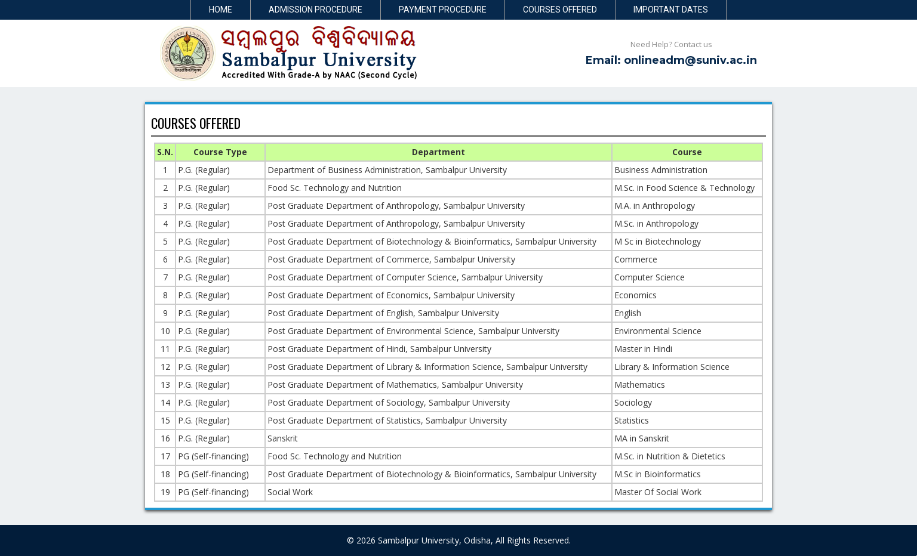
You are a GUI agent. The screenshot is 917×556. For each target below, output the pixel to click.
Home (220, 9)
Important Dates (670, 9)
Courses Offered (560, 9)
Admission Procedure (315, 9)
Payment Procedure (443, 9)
